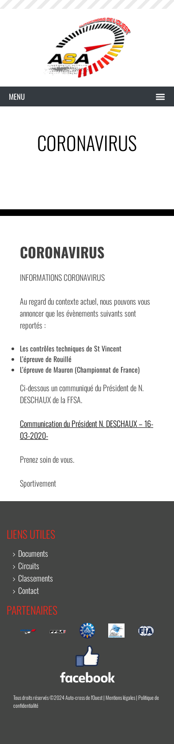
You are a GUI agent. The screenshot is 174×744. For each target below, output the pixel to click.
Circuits (28, 566)
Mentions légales (120, 697)
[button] (87, 96)
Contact (28, 590)
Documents (33, 553)
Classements (35, 578)
